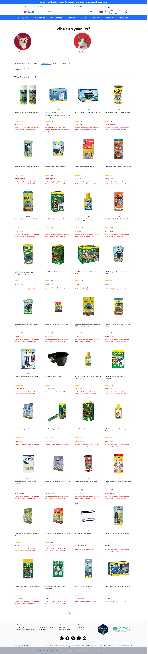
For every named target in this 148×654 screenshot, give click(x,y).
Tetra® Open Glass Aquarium (84, 532)
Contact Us (42, 629)
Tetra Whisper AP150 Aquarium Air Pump (117, 585)
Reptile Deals (83, 52)
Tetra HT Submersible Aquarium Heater (26, 166)
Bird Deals (102, 52)
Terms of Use (54, 645)
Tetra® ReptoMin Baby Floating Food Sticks (27, 585)
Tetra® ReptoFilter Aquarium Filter (55, 218)
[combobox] (69, 12)
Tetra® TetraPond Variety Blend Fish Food (57, 480)
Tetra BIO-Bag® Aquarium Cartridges (26, 375)
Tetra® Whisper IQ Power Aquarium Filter (87, 111)
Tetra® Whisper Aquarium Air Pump (55, 166)
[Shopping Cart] (128, 12)
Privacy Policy (65, 645)
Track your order (53, 7)
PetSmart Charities (65, 629)
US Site (79, 624)
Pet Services (21, 624)
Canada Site (81, 626)
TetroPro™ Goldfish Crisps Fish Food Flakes (118, 166)
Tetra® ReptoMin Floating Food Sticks (25, 274)
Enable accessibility (28, 7)
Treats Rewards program (25, 629)
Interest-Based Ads (77, 645)
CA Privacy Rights (107, 645)
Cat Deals (43, 52)
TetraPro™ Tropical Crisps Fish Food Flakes (27, 218)
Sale (16, 24)
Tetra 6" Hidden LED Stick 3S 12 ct (85, 585)
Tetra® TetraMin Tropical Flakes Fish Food (117, 111)
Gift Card (41, 7)
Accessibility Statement (47, 626)
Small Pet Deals (122, 52)
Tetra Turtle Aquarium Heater (54, 428)
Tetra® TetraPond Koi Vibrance (84, 166)
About (61, 624)
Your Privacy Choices (123, 645)
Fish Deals (63, 52)
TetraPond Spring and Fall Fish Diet (25, 428)
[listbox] (73, 43)
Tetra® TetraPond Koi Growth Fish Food (57, 323)
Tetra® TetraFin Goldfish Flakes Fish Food (117, 218)
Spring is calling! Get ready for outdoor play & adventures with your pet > (73, 2)
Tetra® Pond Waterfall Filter (53, 375)
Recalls (46, 645)
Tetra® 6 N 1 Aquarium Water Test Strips (26, 111)
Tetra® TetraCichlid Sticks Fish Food (86, 480)
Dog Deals (24, 52)
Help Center (21, 626)
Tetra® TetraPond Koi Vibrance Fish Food (57, 532)
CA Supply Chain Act (93, 645)
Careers (62, 626)
